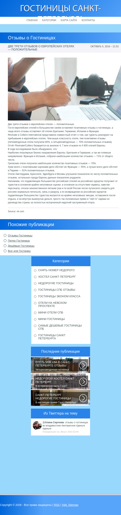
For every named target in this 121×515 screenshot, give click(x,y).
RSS (57, 504)
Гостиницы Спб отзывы (56, 289)
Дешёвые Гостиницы (21, 245)
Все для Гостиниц (19, 251)
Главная (32, 20)
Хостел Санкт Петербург (57, 276)
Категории (49, 20)
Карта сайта (69, 20)
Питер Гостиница (19, 240)
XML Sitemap (70, 504)
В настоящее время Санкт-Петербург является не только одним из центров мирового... (57, 398)
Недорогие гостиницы (56, 283)
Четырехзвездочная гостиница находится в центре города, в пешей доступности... (57, 366)
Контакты (88, 20)
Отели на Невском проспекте (52, 304)
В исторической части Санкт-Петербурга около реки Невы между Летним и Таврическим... (57, 382)
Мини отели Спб (50, 312)
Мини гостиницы (51, 319)
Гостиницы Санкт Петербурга (52, 337)
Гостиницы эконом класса (59, 296)
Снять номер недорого (56, 270)
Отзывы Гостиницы (20, 235)
